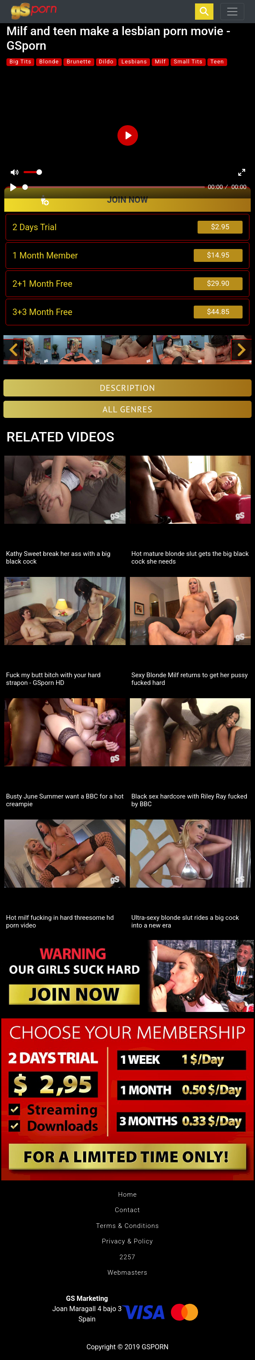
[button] (13, 349)
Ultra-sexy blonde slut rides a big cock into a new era (185, 921)
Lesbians (134, 61)
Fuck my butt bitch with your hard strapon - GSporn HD (53, 679)
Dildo (106, 61)
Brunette (78, 61)
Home (127, 1194)
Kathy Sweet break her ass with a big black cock (58, 557)
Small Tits (188, 61)
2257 (127, 1257)
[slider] (113, 187)
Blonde (49, 61)
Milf (160, 61)
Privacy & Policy (127, 1241)
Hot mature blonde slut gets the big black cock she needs (190, 557)
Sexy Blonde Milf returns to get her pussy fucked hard (190, 679)
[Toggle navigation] (232, 11)
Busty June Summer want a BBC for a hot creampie (64, 800)
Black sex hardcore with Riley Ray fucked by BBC (189, 800)
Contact (127, 1210)
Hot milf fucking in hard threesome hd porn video (60, 921)
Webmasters (127, 1272)
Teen (217, 61)
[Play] (13, 187)
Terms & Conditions (127, 1226)
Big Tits (20, 61)
